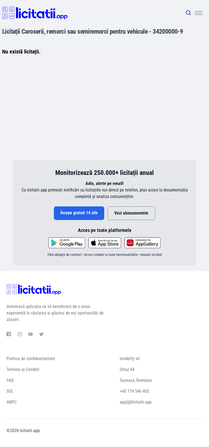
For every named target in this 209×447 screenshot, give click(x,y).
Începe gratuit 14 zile (79, 212)
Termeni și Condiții (23, 369)
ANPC (12, 402)
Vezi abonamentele (131, 213)
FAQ (10, 380)
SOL (10, 391)
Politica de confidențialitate (31, 358)
